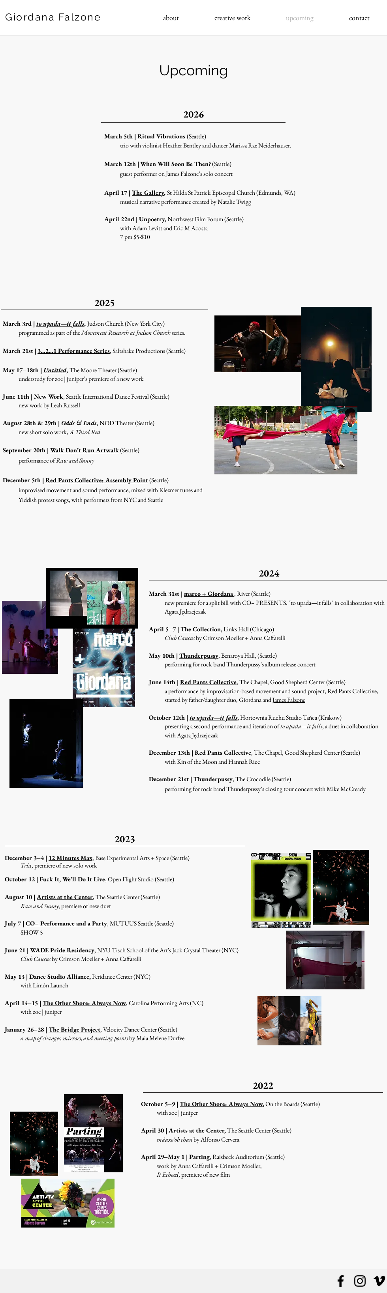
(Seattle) (158, 480)
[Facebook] (340, 1281)
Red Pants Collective (208, 682)
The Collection (200, 629)
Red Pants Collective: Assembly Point (96, 480)
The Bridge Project (74, 1029)
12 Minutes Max (70, 858)
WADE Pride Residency (62, 950)
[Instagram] (360, 1281)
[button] (232, 17)
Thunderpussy (198, 655)
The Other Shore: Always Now (84, 1003)
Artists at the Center (65, 897)
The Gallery (148, 192)
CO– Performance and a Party (66, 923)
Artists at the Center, (197, 1130)
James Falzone (288, 700)
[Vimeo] (379, 1281)
